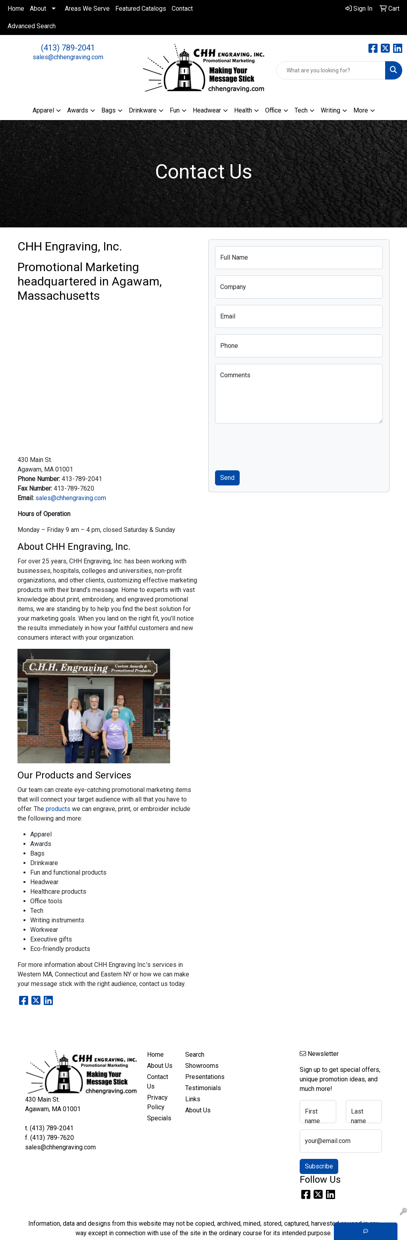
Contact (182, 8)
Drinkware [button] (143, 110)
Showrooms (199, 1065)
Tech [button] (301, 110)
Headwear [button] (207, 110)
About (38, 8)
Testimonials (199, 1088)
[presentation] (275, 445)
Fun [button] (175, 110)
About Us (159, 1065)
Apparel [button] (43, 110)
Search (194, 1054)
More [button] (360, 110)
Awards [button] (77, 110)
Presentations (199, 1077)
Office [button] (273, 110)
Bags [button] (108, 110)
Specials (159, 1118)
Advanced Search (32, 26)
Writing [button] (330, 110)
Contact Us (157, 1081)
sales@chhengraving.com (68, 57)
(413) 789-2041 (68, 47)
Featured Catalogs (140, 8)
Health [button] (243, 110)
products (58, 809)
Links (192, 1099)
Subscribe (319, 1166)
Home (16, 8)
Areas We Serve (87, 8)
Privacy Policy (157, 1102)
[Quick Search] (331, 70)
